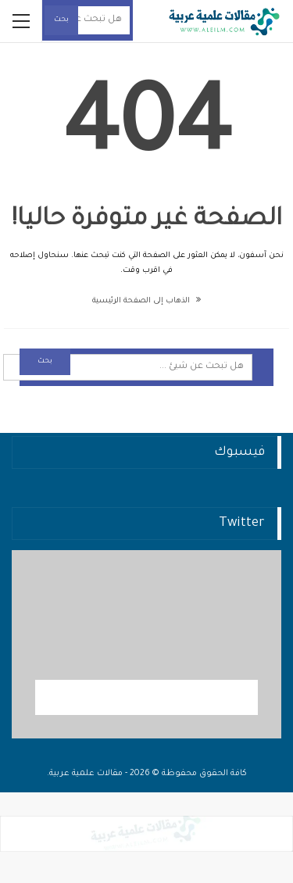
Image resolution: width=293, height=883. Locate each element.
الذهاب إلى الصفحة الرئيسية (146, 301)
